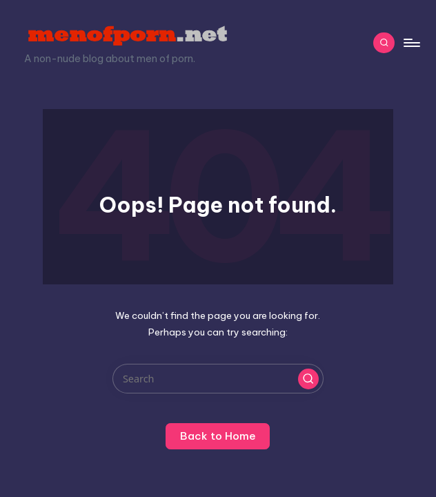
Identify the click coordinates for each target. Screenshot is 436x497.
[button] (308, 379)
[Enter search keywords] (217, 378)
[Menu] (411, 43)
